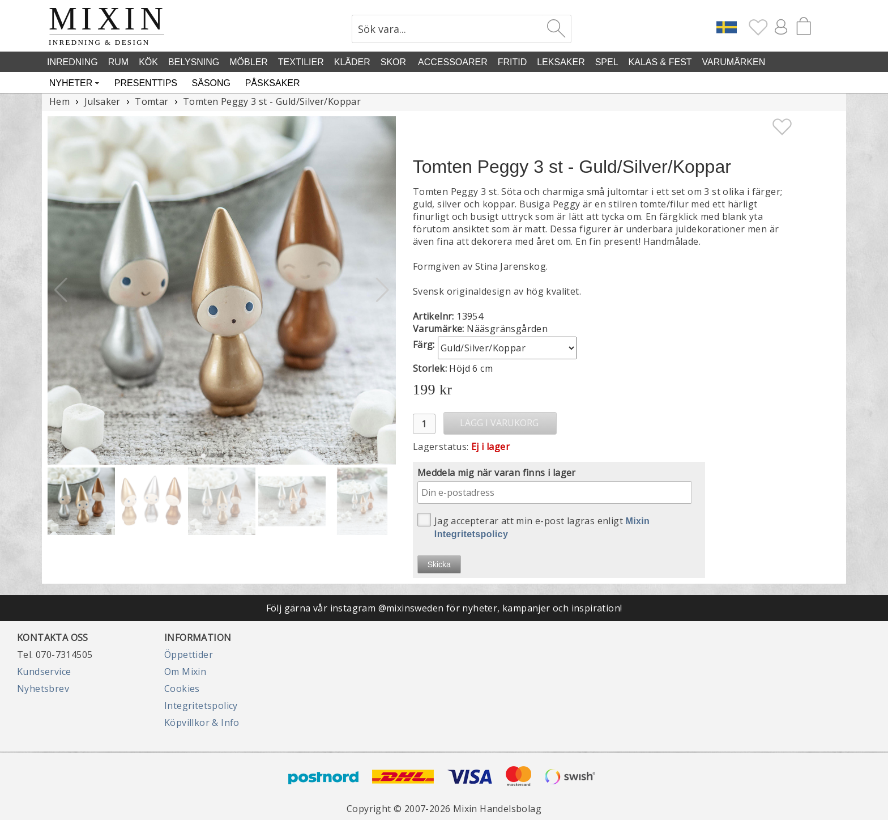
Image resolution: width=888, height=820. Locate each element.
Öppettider (188, 654)
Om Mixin (185, 671)
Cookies (182, 688)
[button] (382, 290)
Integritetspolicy (201, 705)
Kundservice (44, 671)
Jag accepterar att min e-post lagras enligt (533, 526)
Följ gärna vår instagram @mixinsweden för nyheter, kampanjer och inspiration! (444, 608)
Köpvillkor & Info (202, 722)
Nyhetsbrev (43, 688)
